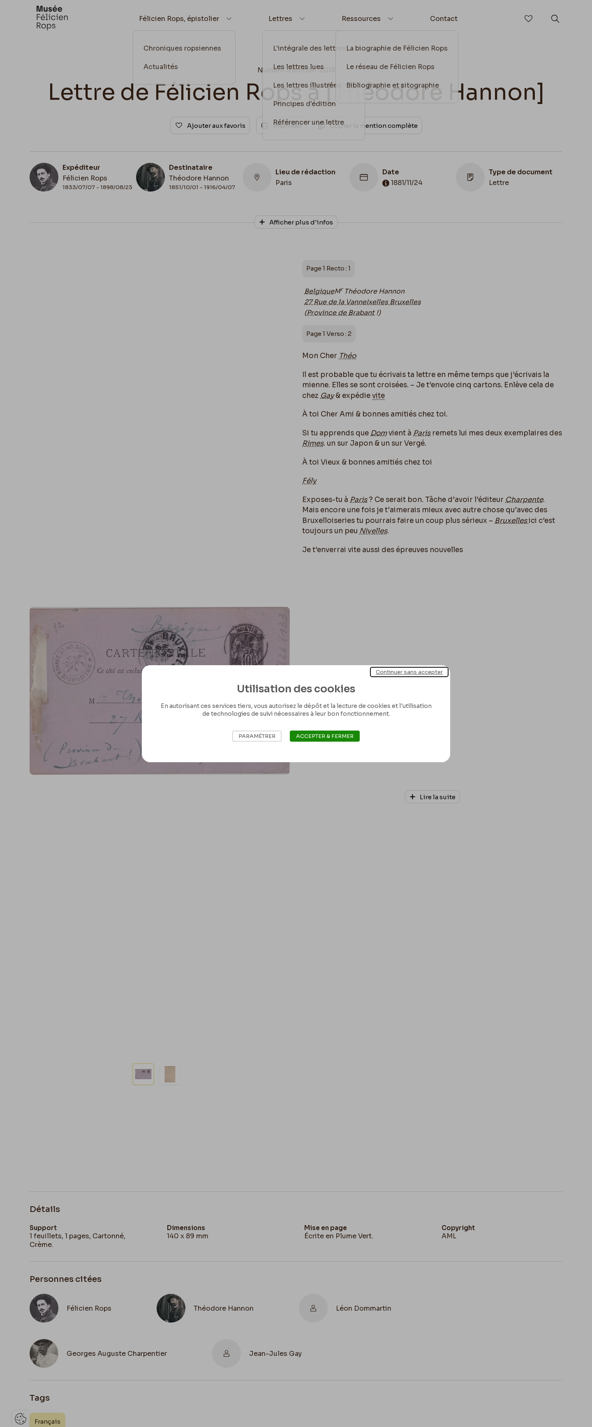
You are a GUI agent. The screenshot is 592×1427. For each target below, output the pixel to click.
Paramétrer (256, 736)
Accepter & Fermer (325, 736)
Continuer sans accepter (409, 671)
